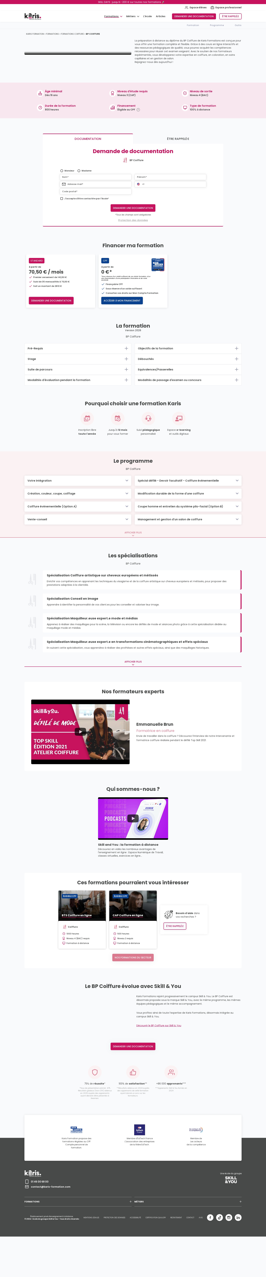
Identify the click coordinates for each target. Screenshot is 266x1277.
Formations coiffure (72, 33)
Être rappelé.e (230, 16)
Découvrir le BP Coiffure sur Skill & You (158, 1073)
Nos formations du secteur (133, 989)
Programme (217, 25)
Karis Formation (35, 33)
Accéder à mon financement (124, 332)
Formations (111, 16)
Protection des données (133, 252)
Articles (160, 16)
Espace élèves (196, 7)
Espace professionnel (226, 7)
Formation (193, 25)
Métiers (131, 16)
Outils (238, 25)
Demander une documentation (194, 16)
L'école (147, 16)
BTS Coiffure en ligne (49, 947)
